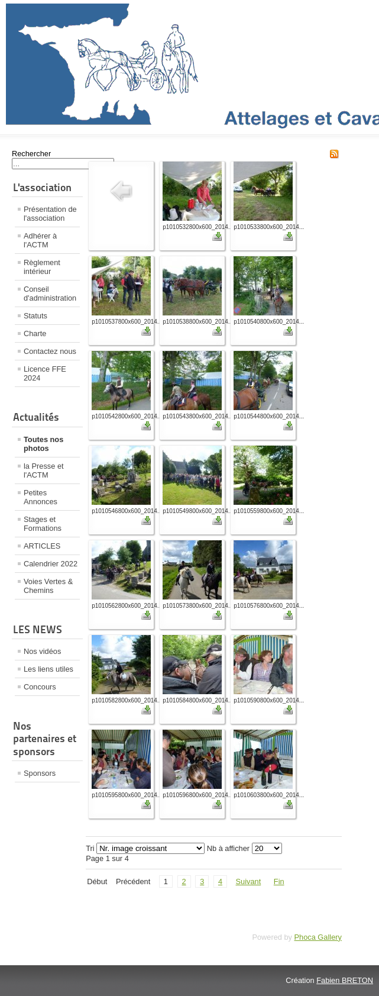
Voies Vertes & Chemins (48, 586)
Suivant (248, 881)
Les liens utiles (48, 669)
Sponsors (40, 773)
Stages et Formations (42, 524)
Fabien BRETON (344, 980)
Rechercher (31, 153)
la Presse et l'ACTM (44, 470)
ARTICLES (42, 545)
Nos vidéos (42, 651)
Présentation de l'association (50, 214)
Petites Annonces (40, 497)
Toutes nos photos (43, 444)
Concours (40, 686)
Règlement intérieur (42, 267)
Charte (35, 333)
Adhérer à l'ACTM (40, 240)
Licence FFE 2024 (45, 373)
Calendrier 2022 (50, 563)
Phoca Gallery (318, 937)
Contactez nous (50, 351)
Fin (279, 881)
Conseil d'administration (50, 293)
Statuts (35, 315)
